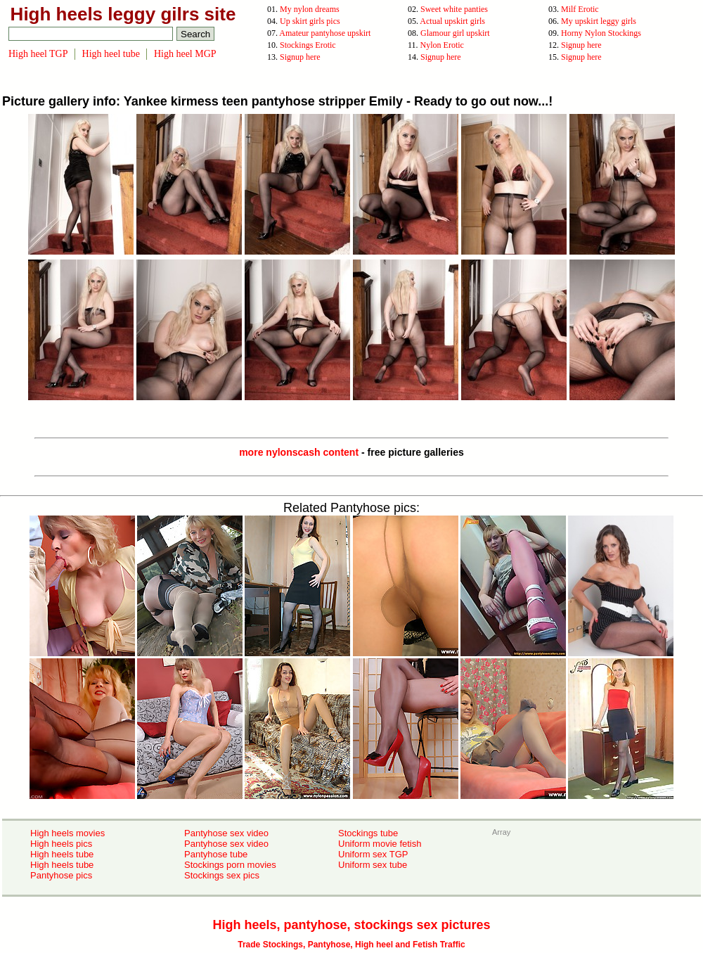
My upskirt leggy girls (598, 21)
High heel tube (111, 54)
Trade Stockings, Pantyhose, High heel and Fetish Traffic (351, 944)
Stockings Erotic (308, 45)
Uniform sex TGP (373, 854)
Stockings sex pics (221, 875)
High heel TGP (38, 54)
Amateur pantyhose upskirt (324, 33)
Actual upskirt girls (452, 21)
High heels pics (61, 843)
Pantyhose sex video (226, 833)
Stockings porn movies (230, 864)
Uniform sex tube (372, 864)
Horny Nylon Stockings (601, 33)
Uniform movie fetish (379, 843)
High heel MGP (185, 54)
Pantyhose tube (215, 854)
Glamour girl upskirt (455, 33)
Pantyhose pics (61, 875)
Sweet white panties (454, 9)
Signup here (581, 45)
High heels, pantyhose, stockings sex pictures (351, 925)
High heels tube (61, 854)
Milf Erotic (580, 9)
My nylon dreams (310, 9)
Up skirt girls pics (310, 21)
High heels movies (67, 833)
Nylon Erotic (442, 45)
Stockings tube (368, 833)
